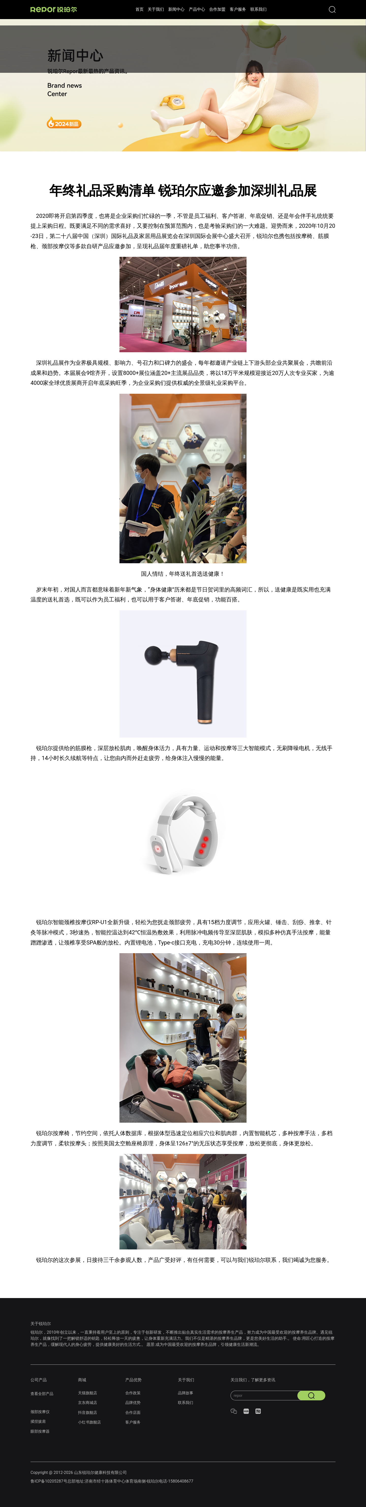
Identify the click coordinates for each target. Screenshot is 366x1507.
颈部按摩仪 (40, 1411)
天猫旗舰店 (88, 1392)
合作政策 (133, 1392)
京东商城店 (88, 1402)
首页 (104, 9)
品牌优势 (133, 1402)
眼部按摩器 (40, 1431)
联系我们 (271, 9)
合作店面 (133, 1412)
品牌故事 (186, 1392)
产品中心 (185, 9)
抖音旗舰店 (88, 1412)
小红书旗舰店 (90, 1422)
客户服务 (242, 9)
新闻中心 (157, 9)
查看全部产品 (42, 1393)
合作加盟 (214, 9)
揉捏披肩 (38, 1421)
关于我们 (128, 9)
